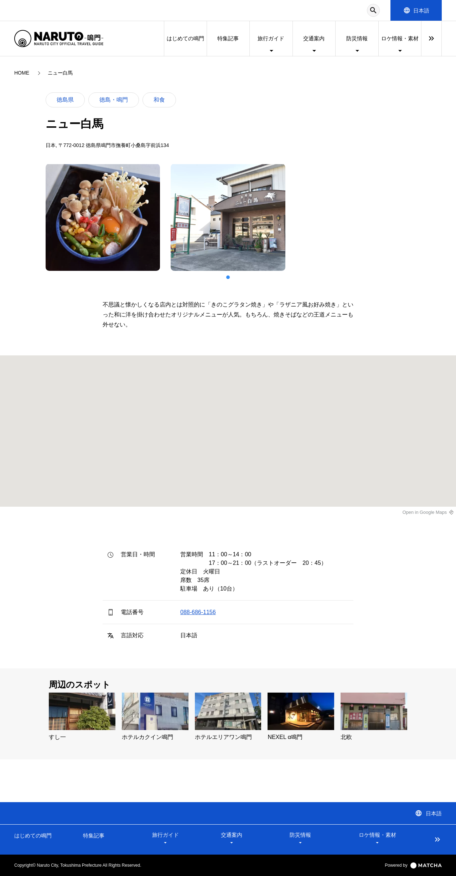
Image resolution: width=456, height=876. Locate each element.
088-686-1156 (198, 612)
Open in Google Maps (425, 512)
